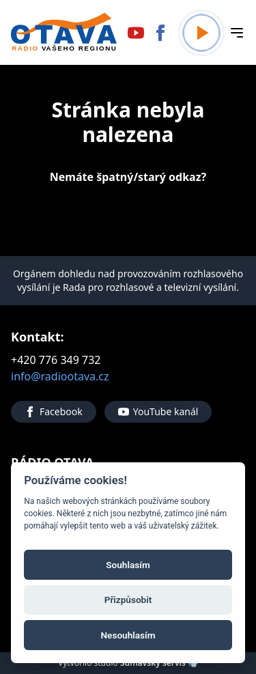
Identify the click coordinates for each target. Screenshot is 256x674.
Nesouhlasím (127, 635)
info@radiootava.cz (60, 376)
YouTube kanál (158, 411)
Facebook (54, 411)
